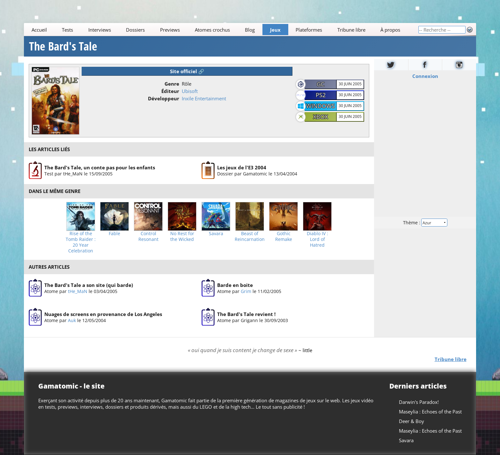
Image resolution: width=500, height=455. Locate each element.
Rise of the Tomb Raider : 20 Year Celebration (81, 242)
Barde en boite (235, 285)
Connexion (425, 76)
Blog (250, 30)
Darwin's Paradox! (419, 402)
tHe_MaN (77, 291)
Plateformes (309, 30)
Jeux (275, 30)
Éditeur (170, 91)
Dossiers (135, 30)
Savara (216, 233)
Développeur (163, 98)
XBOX (320, 116)
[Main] (221, 29)
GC (320, 84)
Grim (246, 291)
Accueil (39, 30)
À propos (390, 30)
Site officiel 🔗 (187, 71)
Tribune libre (351, 30)
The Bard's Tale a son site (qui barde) (88, 285)
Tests (67, 30)
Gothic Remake (283, 236)
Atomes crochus (212, 30)
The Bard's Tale (63, 46)
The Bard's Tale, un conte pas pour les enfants (99, 167)
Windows (320, 106)
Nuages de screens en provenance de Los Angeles (103, 314)
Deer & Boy (411, 421)
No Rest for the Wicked (182, 236)
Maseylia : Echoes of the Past (430, 411)
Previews (170, 30)
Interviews (99, 30)
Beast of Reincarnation (250, 236)
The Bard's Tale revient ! (246, 314)
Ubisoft (190, 91)
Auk (72, 320)
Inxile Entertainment (204, 98)
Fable (114, 233)
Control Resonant (148, 236)
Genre (172, 84)
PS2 (321, 95)
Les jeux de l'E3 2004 (241, 167)
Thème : (425, 223)
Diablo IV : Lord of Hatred (317, 239)
